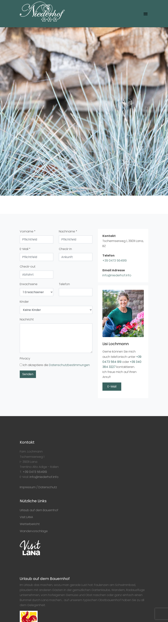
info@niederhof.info (116, 275)
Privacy (25, 358)
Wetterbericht (30, 524)
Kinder (24, 302)
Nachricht (27, 319)
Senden (27, 374)
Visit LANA (26, 517)
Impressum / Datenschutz (38, 487)
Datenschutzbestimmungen (69, 365)
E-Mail (111, 386)
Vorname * (28, 231)
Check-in (65, 249)
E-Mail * (25, 249)
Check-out (27, 266)
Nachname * (68, 231)
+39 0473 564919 (114, 260)
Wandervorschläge (34, 531)
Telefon (64, 284)
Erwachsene (28, 284)
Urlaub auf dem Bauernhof (39, 510)
